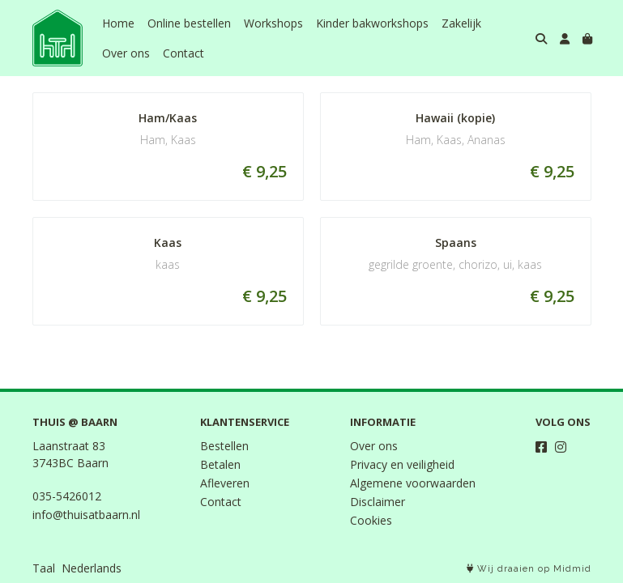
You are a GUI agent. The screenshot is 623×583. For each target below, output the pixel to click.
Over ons (126, 53)
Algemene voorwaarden (413, 483)
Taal (43, 568)
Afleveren (225, 483)
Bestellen (224, 445)
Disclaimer (377, 501)
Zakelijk (461, 23)
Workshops (273, 23)
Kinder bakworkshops (372, 23)
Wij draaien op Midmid (529, 569)
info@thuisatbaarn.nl (86, 514)
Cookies (371, 520)
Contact (183, 53)
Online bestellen (189, 23)
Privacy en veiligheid (402, 464)
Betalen (220, 464)
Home (118, 23)
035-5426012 (66, 496)
